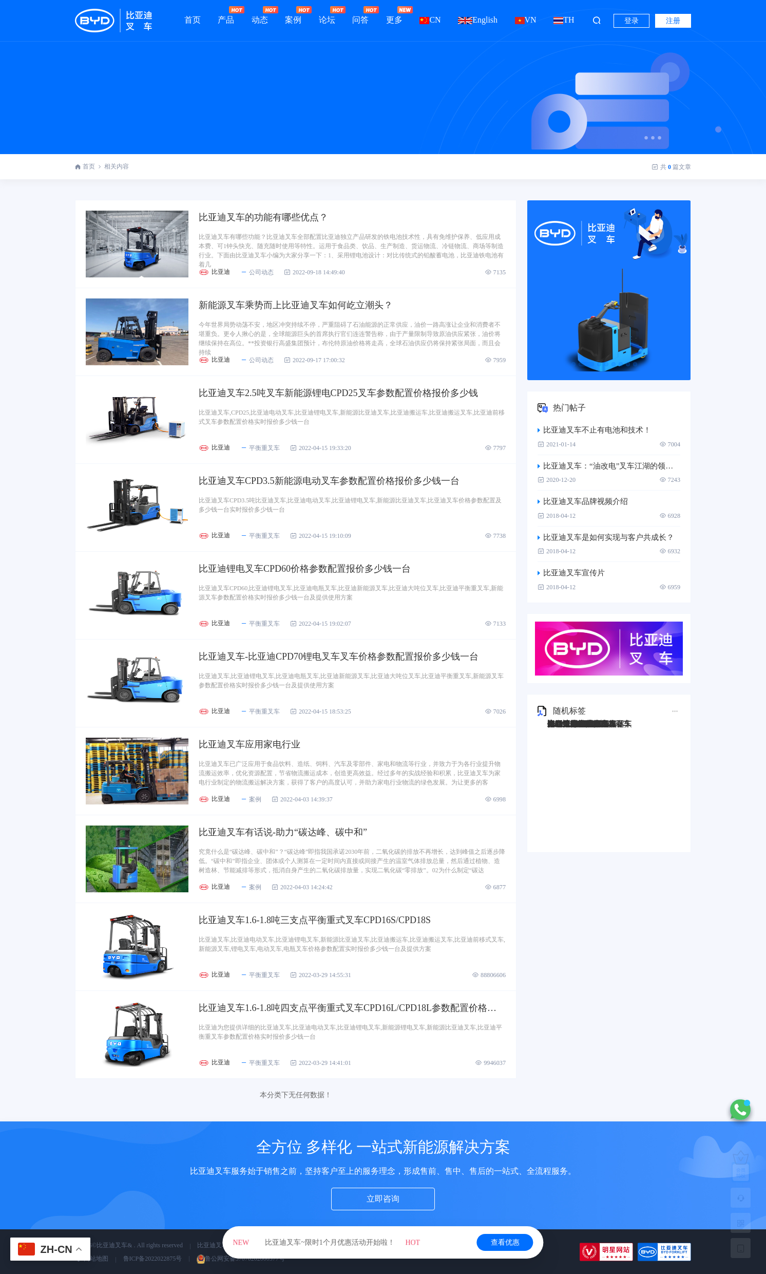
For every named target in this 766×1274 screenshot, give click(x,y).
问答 (360, 15)
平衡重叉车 (260, 448)
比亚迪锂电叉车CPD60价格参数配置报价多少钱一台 (305, 569)
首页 (192, 19)
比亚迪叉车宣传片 (571, 573)
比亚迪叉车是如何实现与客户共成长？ (606, 537)
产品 (226, 15)
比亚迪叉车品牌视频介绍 (583, 501)
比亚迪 (221, 271)
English (477, 19)
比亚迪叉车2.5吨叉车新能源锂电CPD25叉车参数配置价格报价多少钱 (338, 393)
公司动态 (257, 272)
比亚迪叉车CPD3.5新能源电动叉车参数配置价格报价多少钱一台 (329, 481)
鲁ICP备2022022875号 (152, 1258)
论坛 (327, 15)
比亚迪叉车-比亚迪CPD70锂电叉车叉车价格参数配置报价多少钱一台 (338, 656)
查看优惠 (505, 1242)
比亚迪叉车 (212, 1245)
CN (430, 19)
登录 (631, 21)
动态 (260, 15)
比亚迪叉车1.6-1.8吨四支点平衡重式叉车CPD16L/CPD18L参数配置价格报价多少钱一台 (352, 1008)
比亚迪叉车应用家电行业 (249, 744)
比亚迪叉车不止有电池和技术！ (594, 430)
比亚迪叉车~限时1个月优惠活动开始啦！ (326, 1242)
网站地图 (91, 1258)
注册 (673, 21)
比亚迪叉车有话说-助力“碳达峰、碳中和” (283, 832)
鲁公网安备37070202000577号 (241, 1258)
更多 (394, 15)
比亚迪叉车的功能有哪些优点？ (263, 217)
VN (526, 19)
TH (563, 19)
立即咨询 (383, 1198)
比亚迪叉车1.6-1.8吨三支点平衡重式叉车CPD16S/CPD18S (315, 920)
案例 (293, 15)
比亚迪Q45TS (569, 724)
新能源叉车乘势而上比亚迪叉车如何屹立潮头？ (296, 305)
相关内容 (116, 166)
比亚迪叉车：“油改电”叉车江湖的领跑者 (609, 466)
